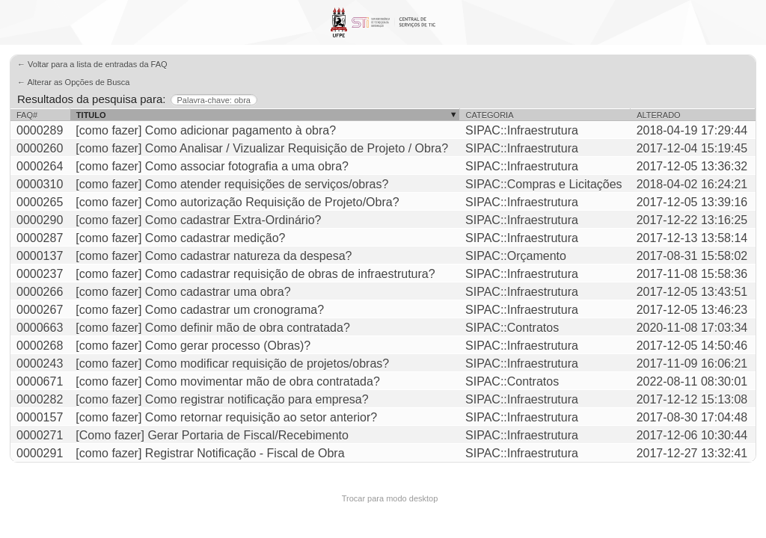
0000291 (39, 453)
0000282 (39, 399)
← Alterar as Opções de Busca (73, 82)
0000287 (39, 238)
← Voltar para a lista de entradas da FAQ (92, 64)
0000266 (39, 291)
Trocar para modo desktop (390, 498)
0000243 (39, 363)
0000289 (39, 130)
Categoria (490, 115)
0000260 (39, 148)
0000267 (39, 309)
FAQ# (26, 115)
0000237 (39, 274)
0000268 (39, 345)
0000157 (39, 417)
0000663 (39, 327)
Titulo (91, 115)
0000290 (39, 220)
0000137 (39, 256)
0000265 (39, 202)
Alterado (658, 115)
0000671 (39, 381)
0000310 (39, 184)
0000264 (39, 166)
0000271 (39, 435)
